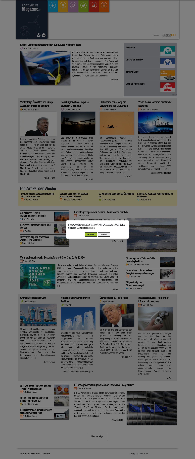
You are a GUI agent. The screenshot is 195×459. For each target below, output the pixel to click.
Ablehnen (104, 234)
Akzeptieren (91, 234)
